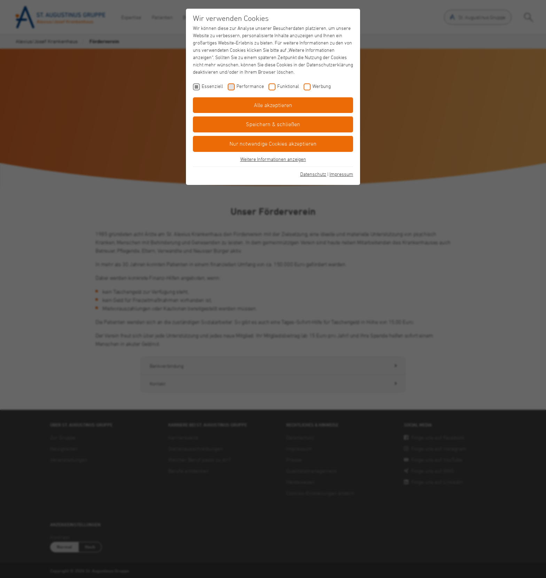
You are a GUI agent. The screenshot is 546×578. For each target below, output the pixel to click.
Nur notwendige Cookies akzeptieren (273, 143)
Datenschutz (313, 174)
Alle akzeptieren (273, 105)
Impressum (341, 174)
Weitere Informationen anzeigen (273, 159)
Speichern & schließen (273, 124)
